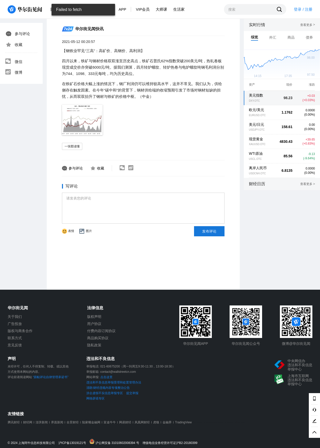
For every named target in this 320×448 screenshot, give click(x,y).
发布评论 (209, 231)
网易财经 (125, 422)
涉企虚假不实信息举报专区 (104, 393)
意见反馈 (15, 345)
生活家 (179, 9)
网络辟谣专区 (95, 398)
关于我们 (15, 317)
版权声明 (94, 317)
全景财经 (73, 422)
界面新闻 (57, 422)
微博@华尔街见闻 (296, 344)
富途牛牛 (110, 422)
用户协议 (94, 324)
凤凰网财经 (142, 422)
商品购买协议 (97, 338)
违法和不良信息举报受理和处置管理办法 (113, 382)
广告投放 (15, 324)
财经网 (27, 422)
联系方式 (15, 338)
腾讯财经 (14, 422)
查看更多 (307, 24)
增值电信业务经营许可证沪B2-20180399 (169, 443)
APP (122, 9)
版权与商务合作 (20, 331)
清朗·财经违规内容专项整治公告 (108, 388)
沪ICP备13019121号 (73, 443)
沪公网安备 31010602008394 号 (115, 442)
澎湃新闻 (42, 422)
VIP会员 (143, 9)
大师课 (161, 9)
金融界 (167, 422)
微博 (13, 72)
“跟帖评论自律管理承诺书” (50, 377)
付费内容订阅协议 (101, 331)
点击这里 (106, 377)
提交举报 (132, 393)
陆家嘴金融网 (91, 422)
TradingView (183, 422)
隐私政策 (94, 345)
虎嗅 (156, 422)
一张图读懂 (72, 146)
